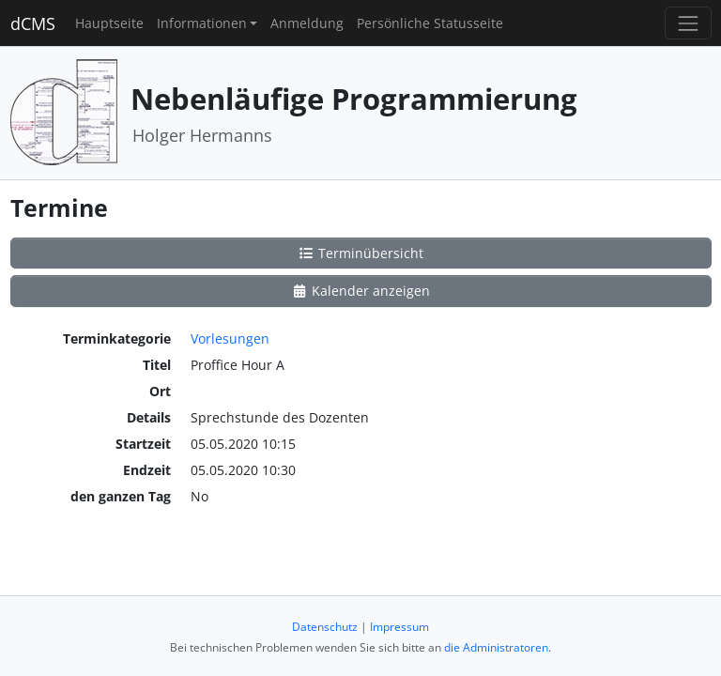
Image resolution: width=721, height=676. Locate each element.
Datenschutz (325, 627)
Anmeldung (307, 23)
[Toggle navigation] (688, 23)
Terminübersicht (360, 253)
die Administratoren (496, 647)
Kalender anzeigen (360, 291)
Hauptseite (109, 23)
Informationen (202, 23)
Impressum (399, 627)
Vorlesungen (230, 338)
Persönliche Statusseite (430, 23)
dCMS (32, 23)
